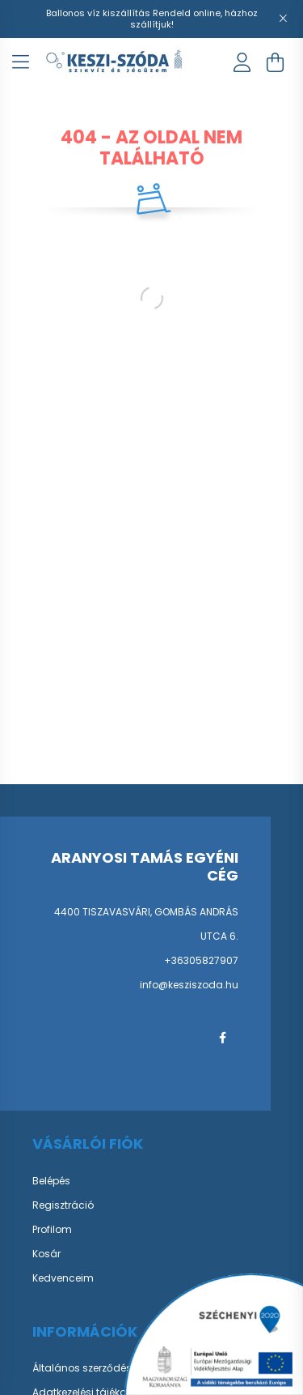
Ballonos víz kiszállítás (99, 12)
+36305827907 (201, 960)
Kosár (46, 1254)
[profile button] (242, 62)
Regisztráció (63, 1205)
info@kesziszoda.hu (189, 985)
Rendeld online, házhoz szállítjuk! (194, 18)
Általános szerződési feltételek (105, 1368)
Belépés (51, 1181)
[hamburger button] (20, 62)
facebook (222, 1038)
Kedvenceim (63, 1278)
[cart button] (275, 62)
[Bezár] (283, 18)
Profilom (52, 1229)
